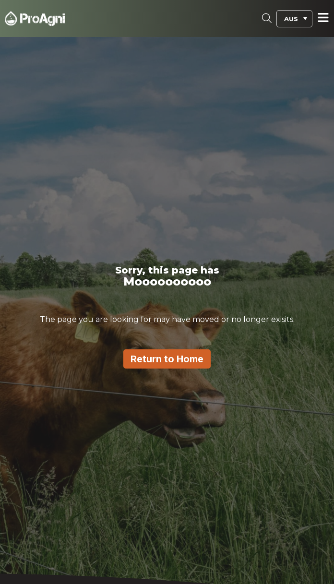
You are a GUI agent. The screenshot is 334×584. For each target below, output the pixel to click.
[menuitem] (294, 18)
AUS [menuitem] (291, 19)
